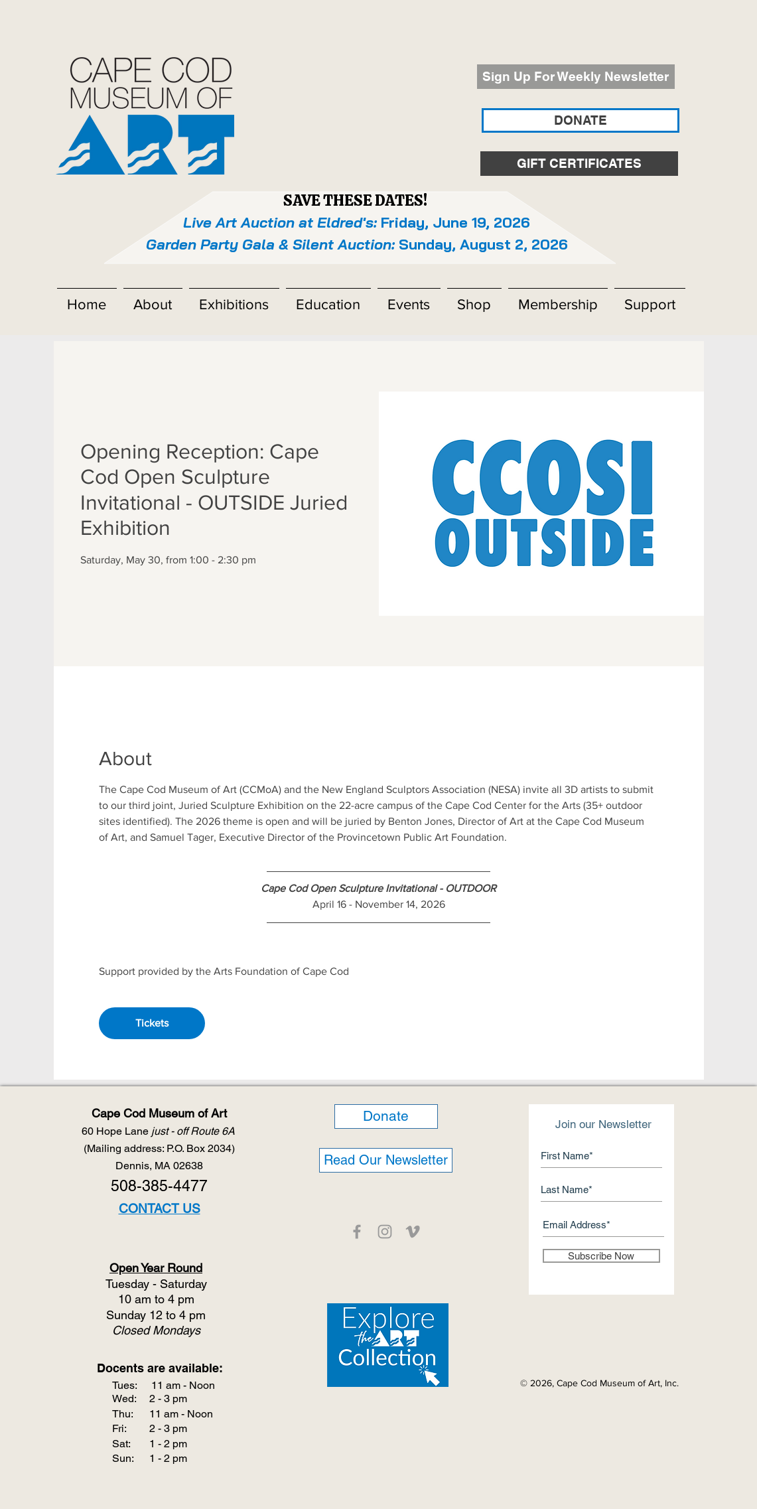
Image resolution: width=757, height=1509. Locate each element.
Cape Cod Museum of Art (159, 1113)
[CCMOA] (357, 1231)
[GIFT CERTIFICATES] (579, 163)
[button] (153, 298)
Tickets (152, 1023)
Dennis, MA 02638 (159, 1165)
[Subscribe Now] (601, 1256)
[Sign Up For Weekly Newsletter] (576, 76)
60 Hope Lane (160, 1131)
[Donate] (386, 1116)
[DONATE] (580, 120)
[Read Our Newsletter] (385, 1160)
